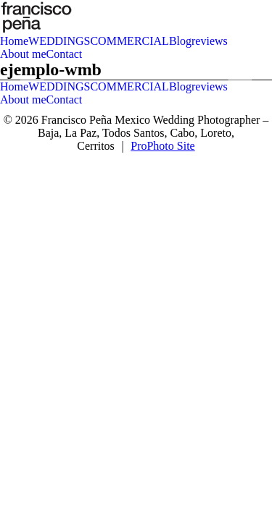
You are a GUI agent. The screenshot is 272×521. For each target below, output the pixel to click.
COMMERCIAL (129, 41)
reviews (209, 41)
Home (14, 41)
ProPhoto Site (162, 146)
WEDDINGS (59, 41)
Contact (64, 54)
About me (23, 54)
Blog (180, 41)
